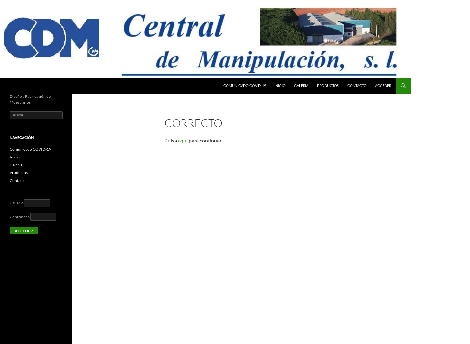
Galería (301, 85)
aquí (183, 140)
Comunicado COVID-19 (244, 85)
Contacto (357, 85)
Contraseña (20, 216)
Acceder (383, 85)
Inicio (280, 85)
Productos (328, 85)
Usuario (17, 203)
